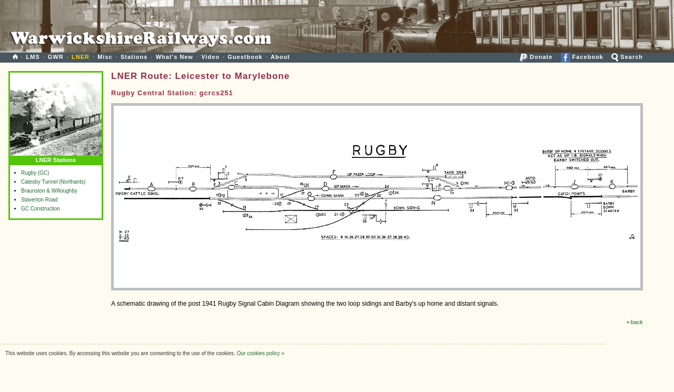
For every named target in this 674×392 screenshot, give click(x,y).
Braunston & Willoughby (49, 191)
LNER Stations (55, 157)
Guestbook (244, 57)
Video (210, 57)
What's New (174, 57)
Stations (134, 57)
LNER (81, 57)
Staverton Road (39, 200)
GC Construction (40, 209)
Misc (104, 57)
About (280, 57)
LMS (32, 57)
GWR (56, 57)
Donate (536, 57)
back (635, 322)
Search (627, 57)
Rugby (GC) (35, 173)
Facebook (582, 57)
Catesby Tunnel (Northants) (53, 182)
